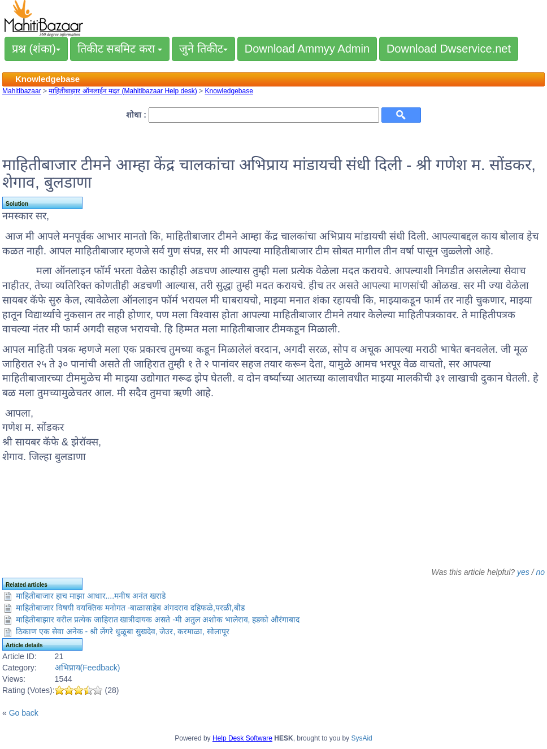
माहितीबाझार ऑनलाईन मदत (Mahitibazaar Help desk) (123, 91)
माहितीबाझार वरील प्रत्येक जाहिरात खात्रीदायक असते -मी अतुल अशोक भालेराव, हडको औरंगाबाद (157, 619)
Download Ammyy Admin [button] (307, 48)
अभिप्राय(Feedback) (87, 667)
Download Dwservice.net (449, 48)
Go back (23, 712)
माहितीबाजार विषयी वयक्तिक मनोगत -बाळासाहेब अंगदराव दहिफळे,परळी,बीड (130, 607)
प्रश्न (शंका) (36, 48)
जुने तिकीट (203, 48)
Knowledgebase (229, 91)
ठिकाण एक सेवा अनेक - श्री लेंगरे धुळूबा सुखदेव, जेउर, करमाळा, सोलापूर (122, 631)
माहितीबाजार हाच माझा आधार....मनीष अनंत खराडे (91, 595)
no (540, 572)
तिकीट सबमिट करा (120, 48)
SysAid (361, 738)
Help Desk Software (242, 738)
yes (523, 572)
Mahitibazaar (21, 91)
